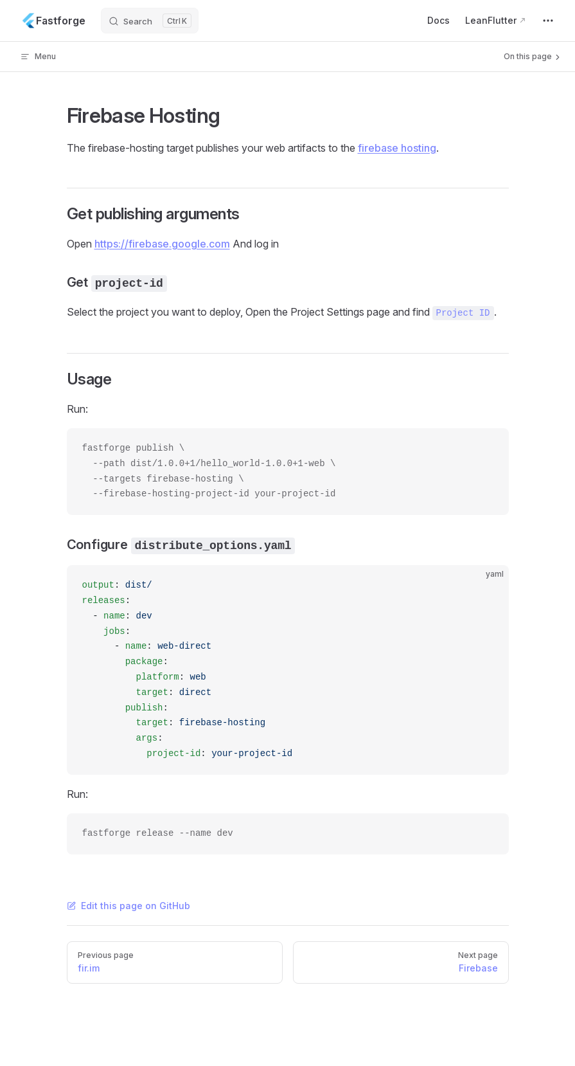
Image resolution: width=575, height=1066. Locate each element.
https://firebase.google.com (162, 243)
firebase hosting (397, 147)
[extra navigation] (548, 20)
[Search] (150, 20)
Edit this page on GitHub (128, 905)
